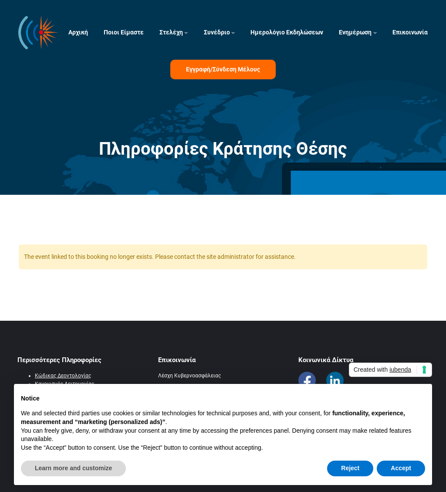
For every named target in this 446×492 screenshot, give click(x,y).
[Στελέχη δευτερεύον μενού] (186, 32)
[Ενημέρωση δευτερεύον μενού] (375, 32)
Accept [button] (401, 468)
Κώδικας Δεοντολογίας (63, 376)
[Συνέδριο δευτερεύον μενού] (233, 32)
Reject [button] (350, 468)
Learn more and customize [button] (73, 468)
